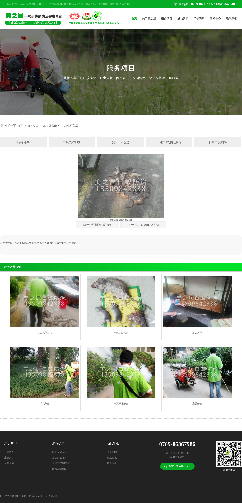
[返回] (128, 220)
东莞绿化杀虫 (121, 403)
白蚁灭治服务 (72, 142)
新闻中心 (215, 18)
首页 (134, 18)
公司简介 (9, 452)
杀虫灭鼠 (44, 243)
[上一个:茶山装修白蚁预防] (97, 224)
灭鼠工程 (26, 243)
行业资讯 (112, 457)
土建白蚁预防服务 (169, 142)
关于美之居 (149, 18)
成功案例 (182, 18)
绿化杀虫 (45, 403)
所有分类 (23, 142)
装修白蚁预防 (217, 142)
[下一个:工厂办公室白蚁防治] (143, 224)
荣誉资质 (199, 18)
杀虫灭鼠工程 (72, 125)
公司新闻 (112, 452)
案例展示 (9, 457)
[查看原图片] (117, 220)
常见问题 (112, 463)
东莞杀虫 (197, 403)
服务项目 (166, 18)
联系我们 (231, 18)
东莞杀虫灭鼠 (121, 332)
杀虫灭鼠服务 (51, 125)
